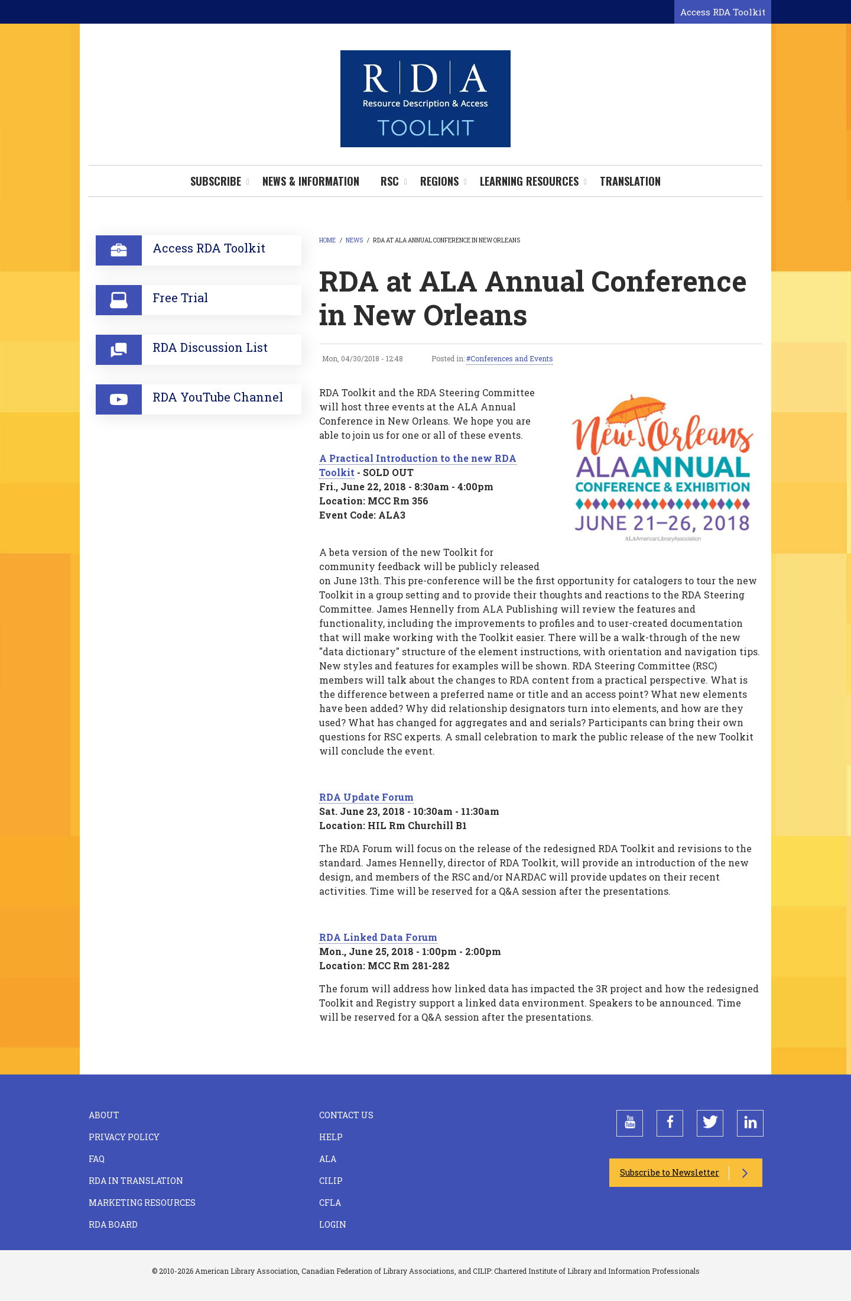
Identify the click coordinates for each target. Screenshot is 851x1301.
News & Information (310, 181)
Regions (439, 181)
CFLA (330, 1202)
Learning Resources (529, 181)
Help (331, 1137)
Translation (630, 181)
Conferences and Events (511, 358)
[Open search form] (663, 12)
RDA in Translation (136, 1180)
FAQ (97, 1158)
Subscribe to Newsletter (669, 1172)
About (104, 1115)
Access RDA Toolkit (722, 12)
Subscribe (215, 181)
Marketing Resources (142, 1202)
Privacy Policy (124, 1137)
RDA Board (113, 1224)
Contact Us (346, 1115)
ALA (327, 1158)
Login (332, 1224)
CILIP (331, 1180)
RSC (390, 181)
